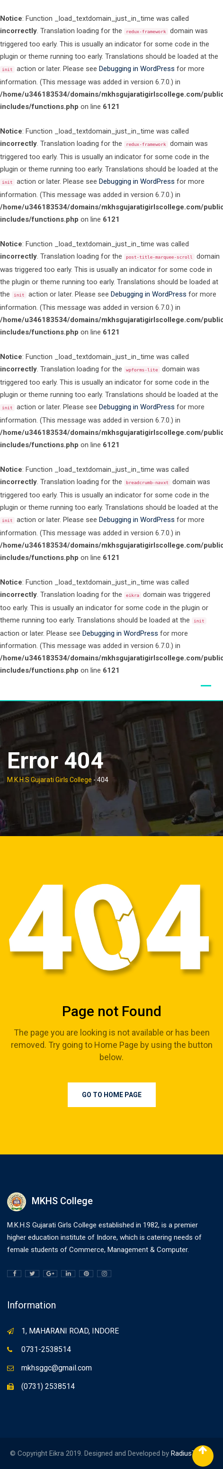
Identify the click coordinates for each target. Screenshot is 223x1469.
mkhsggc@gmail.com (56, 1367)
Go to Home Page (112, 1095)
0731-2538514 (46, 1349)
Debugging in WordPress (137, 68)
